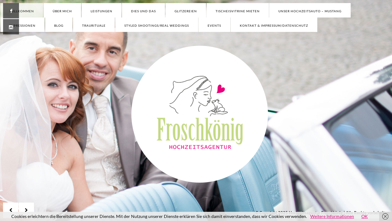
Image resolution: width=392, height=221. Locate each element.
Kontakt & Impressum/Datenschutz (274, 25)
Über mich (62, 11)
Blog (58, 25)
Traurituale (94, 25)
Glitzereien (186, 11)
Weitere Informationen (332, 216)
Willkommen (21, 11)
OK (364, 216)
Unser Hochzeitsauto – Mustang (309, 11)
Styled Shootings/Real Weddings (156, 25)
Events (214, 25)
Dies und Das (143, 11)
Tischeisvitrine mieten (238, 11)
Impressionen (22, 25)
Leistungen (101, 11)
